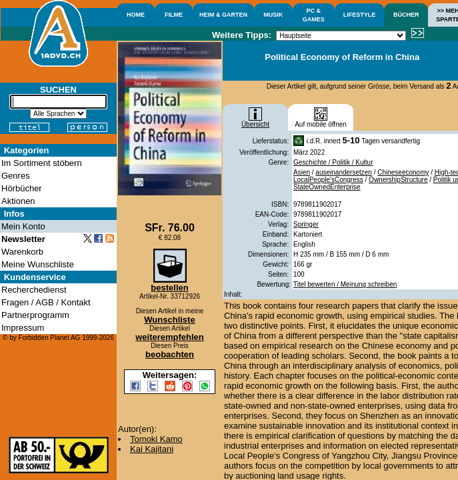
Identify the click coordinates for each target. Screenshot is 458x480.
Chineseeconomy (403, 172)
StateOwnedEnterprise (327, 187)
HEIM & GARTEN (223, 14)
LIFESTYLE (359, 14)
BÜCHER (406, 14)
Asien (301, 172)
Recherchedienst (34, 290)
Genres (15, 176)
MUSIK (273, 14)
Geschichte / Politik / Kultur (333, 162)
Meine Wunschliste (37, 264)
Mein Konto (23, 226)
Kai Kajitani (151, 449)
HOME (136, 14)
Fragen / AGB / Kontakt (46, 302)
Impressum (22, 328)
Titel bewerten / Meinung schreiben (345, 284)
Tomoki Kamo (156, 439)
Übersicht (255, 121)
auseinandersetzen (343, 172)
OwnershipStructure (398, 179)
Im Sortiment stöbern (41, 163)
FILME (174, 14)
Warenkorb (22, 252)
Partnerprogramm (35, 315)
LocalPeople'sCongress (328, 179)
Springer (306, 224)
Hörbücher (21, 188)
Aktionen (18, 201)
